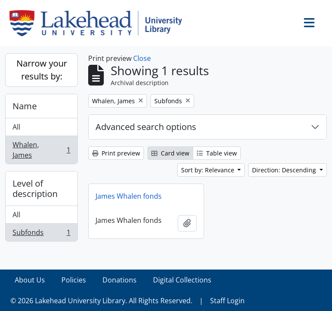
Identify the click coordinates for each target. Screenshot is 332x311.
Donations (119, 280)
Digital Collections (182, 280)
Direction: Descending (285, 170)
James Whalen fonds (129, 196)
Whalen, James (41, 150)
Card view (170, 153)
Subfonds (41, 234)
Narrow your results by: (41, 69)
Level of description (35, 189)
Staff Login (227, 300)
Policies (73, 280)
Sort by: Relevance (208, 170)
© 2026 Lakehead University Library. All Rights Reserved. (101, 300)
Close (142, 58)
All (16, 127)
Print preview (116, 153)
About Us (30, 280)
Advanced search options (146, 127)
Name (25, 106)
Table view (217, 153)
